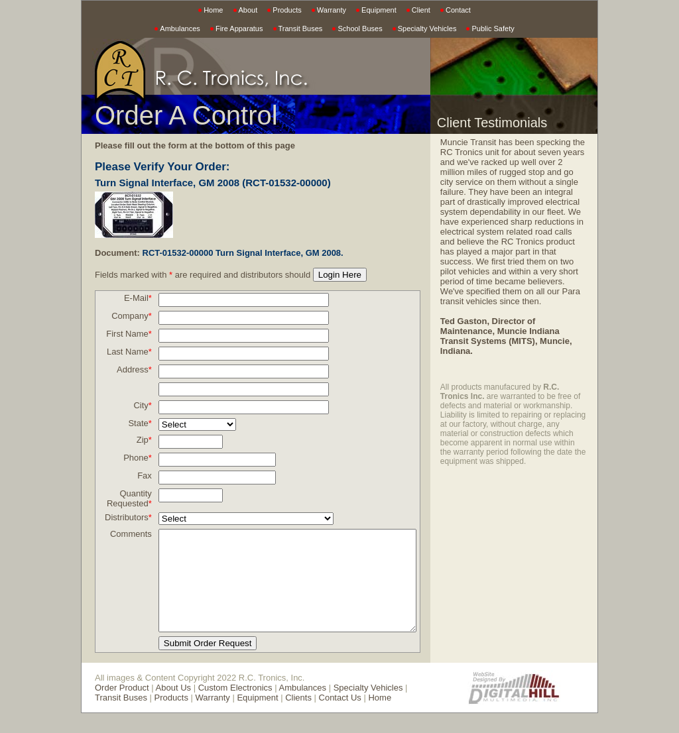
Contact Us (311, 717)
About (248, 10)
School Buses (360, 28)
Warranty (331, 10)
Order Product (122, 707)
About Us (173, 707)
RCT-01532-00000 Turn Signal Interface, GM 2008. (243, 253)
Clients (270, 717)
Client (421, 10)
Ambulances (180, 28)
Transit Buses (300, 28)
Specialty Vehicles (427, 28)
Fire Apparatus (239, 28)
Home (213, 10)
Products (287, 10)
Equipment (379, 10)
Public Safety (492, 28)
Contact (458, 10)
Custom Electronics (235, 707)
